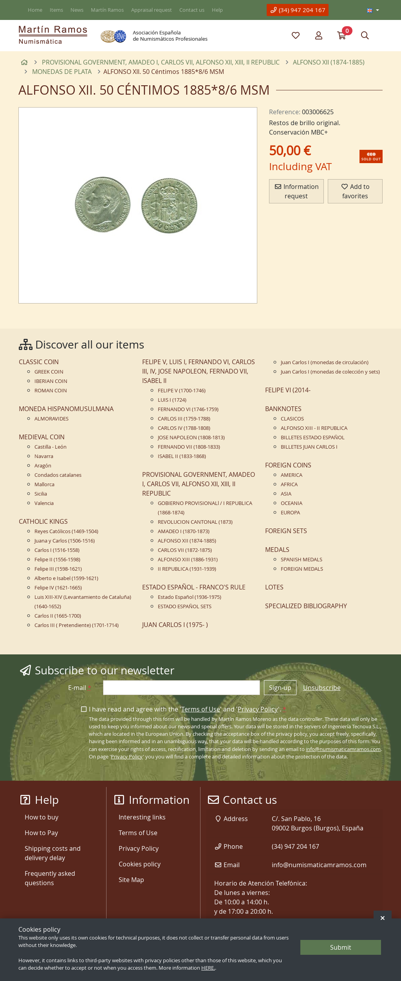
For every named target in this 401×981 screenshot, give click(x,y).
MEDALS (277, 549)
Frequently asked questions (50, 878)
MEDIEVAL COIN (42, 437)
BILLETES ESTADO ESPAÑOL (313, 437)
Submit (340, 947)
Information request (296, 191)
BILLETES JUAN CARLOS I (309, 447)
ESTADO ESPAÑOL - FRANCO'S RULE (194, 587)
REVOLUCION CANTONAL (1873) (195, 522)
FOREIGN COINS (288, 465)
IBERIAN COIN (50, 381)
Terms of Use (200, 709)
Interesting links (142, 817)
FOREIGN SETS (286, 530)
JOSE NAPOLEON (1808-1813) (191, 437)
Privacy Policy (258, 709)
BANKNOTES (283, 408)
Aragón (42, 465)
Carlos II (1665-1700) (57, 616)
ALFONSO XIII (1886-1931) (188, 559)
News (76, 10)
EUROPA (290, 512)
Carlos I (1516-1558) (56, 550)
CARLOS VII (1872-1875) (185, 550)
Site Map (131, 879)
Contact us (191, 10)
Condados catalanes (57, 475)
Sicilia (40, 493)
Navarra (43, 456)
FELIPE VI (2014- (288, 390)
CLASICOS (292, 418)
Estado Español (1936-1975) (189, 597)
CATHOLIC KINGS (43, 521)
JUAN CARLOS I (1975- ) (175, 624)
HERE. (208, 968)
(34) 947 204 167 (297, 10)
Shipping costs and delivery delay (53, 853)
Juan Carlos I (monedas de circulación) (324, 362)
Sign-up (280, 687)
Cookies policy (140, 864)
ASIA (286, 493)
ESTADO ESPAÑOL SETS (184, 606)
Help (217, 10)
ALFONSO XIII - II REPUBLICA (314, 428)
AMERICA (291, 475)
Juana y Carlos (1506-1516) (64, 540)
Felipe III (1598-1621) (58, 569)
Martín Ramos (107, 10)
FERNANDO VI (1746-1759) (188, 409)
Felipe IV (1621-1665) (58, 587)
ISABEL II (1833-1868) (182, 456)
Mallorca (44, 484)
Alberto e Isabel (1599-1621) (66, 578)
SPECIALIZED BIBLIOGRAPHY (306, 606)
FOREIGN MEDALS (302, 569)
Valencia (44, 503)
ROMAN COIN (50, 390)
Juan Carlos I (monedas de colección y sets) (330, 371)
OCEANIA (291, 503)
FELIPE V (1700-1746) (182, 390)
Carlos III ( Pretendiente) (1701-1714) (76, 625)
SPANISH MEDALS (301, 559)
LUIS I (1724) (172, 400)
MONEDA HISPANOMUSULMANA (66, 408)
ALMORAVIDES (51, 418)
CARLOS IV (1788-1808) (184, 428)
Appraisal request (151, 10)
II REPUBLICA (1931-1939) (187, 569)
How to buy (41, 817)
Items (56, 10)
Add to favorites (355, 191)
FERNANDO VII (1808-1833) (189, 447)
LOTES (274, 587)
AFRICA (289, 484)
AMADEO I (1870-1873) (184, 531)
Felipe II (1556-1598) (57, 559)
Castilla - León (50, 447)
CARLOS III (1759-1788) (184, 418)
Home (35, 10)
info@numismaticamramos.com (343, 749)
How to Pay (41, 832)
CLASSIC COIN (39, 362)
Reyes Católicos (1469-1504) (66, 531)
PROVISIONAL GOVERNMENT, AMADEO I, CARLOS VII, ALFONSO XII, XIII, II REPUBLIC (198, 484)
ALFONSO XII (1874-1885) (187, 540)
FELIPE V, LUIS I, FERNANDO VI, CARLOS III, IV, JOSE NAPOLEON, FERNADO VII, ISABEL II (198, 371)
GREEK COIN (48, 371)
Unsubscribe (322, 687)
